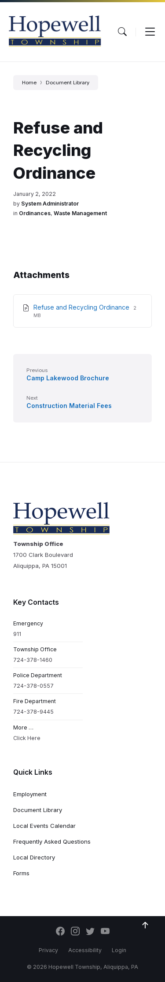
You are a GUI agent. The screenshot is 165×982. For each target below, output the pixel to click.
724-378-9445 (33, 711)
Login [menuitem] (119, 950)
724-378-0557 (33, 685)
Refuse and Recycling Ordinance (82, 307)
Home (29, 82)
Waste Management (80, 213)
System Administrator (50, 203)
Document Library (67, 82)
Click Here (26, 738)
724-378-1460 (32, 660)
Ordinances (35, 213)
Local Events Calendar (44, 825)
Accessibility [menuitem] (85, 950)
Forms (21, 873)
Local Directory (34, 857)
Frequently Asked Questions (52, 841)
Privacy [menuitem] (48, 950)
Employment (30, 794)
